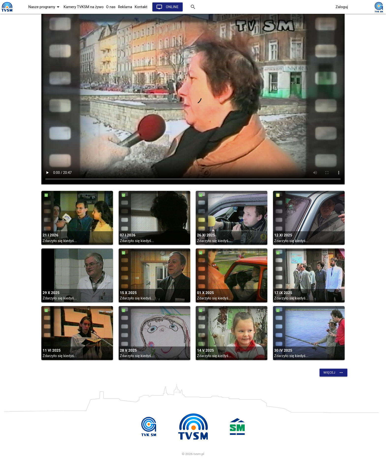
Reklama (125, 7)
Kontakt (141, 7)
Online (167, 6)
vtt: (193, 99)
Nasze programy (44, 7)
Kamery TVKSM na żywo (84, 7)
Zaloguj (342, 7)
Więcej (333, 373)
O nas (110, 7)
